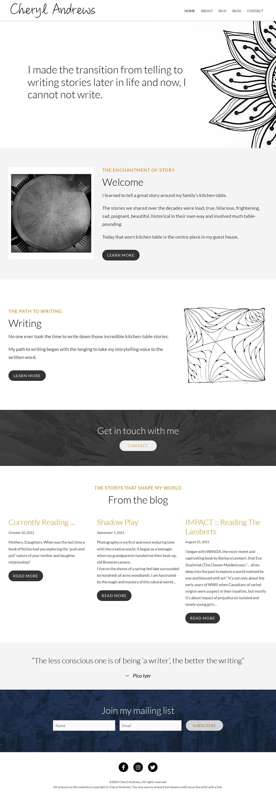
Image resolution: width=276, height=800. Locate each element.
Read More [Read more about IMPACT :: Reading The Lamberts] (202, 618)
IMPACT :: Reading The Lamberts (222, 526)
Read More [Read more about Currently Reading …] (25, 576)
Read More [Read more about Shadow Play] (114, 595)
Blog (236, 11)
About (207, 11)
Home (190, 11)
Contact (255, 11)
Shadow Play (117, 522)
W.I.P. (222, 11)
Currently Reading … (42, 522)
